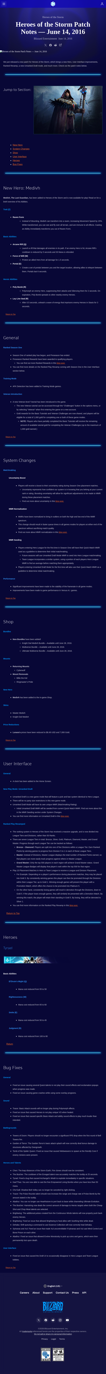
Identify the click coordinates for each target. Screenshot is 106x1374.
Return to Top (11, 314)
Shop (15, 153)
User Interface (19, 156)
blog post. (61, 363)
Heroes (16, 160)
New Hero (17, 145)
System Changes (21, 149)
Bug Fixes (17, 164)
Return (9, 1044)
